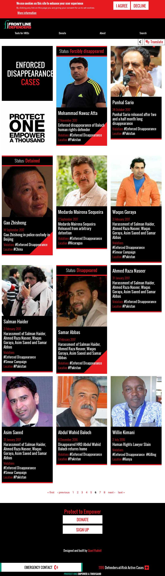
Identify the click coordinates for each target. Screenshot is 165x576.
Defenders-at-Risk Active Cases (121, 567)
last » (121, 492)
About (103, 33)
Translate (157, 41)
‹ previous (63, 492)
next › (111, 492)
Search (143, 33)
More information (27, 13)
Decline (140, 5)
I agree (121, 5)
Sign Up (82, 530)
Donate (62, 33)
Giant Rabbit (95, 550)
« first (50, 492)
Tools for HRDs (22, 33)
